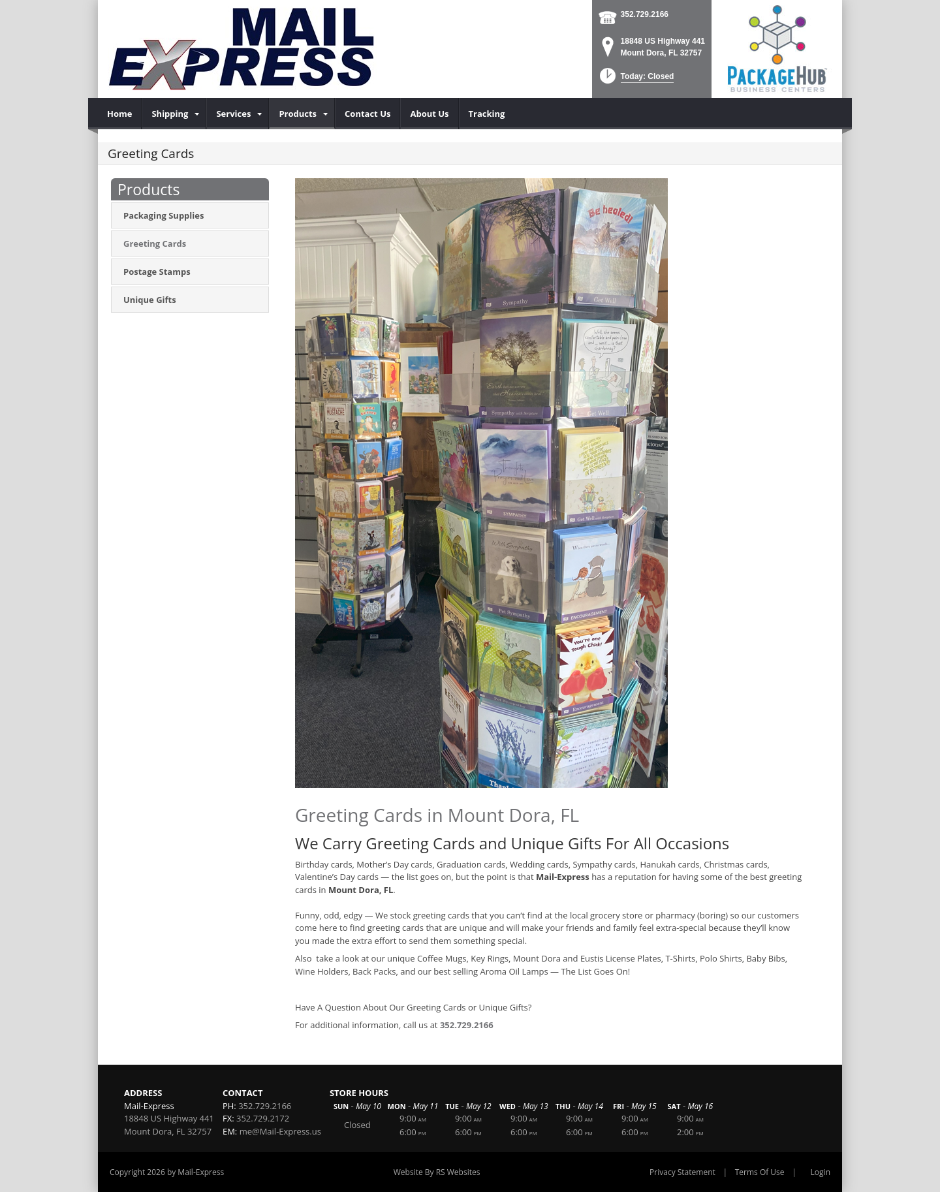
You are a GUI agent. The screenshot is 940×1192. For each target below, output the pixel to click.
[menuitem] (120, 113)
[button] (635, 80)
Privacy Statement (682, 1172)
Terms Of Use (760, 1172)
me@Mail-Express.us (280, 1131)
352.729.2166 (644, 14)
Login (820, 1172)
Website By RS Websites (437, 1172)
